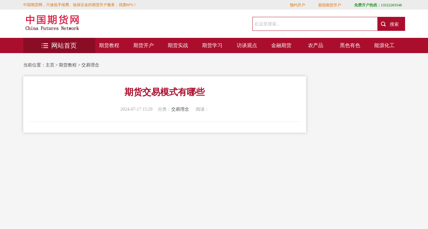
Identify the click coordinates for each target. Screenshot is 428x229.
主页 (50, 65)
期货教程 (109, 45)
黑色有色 (350, 45)
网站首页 (59, 45)
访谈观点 (247, 45)
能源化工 (384, 45)
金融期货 (281, 45)
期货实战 (178, 45)
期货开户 (143, 45)
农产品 (315, 45)
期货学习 (212, 45)
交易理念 (90, 65)
